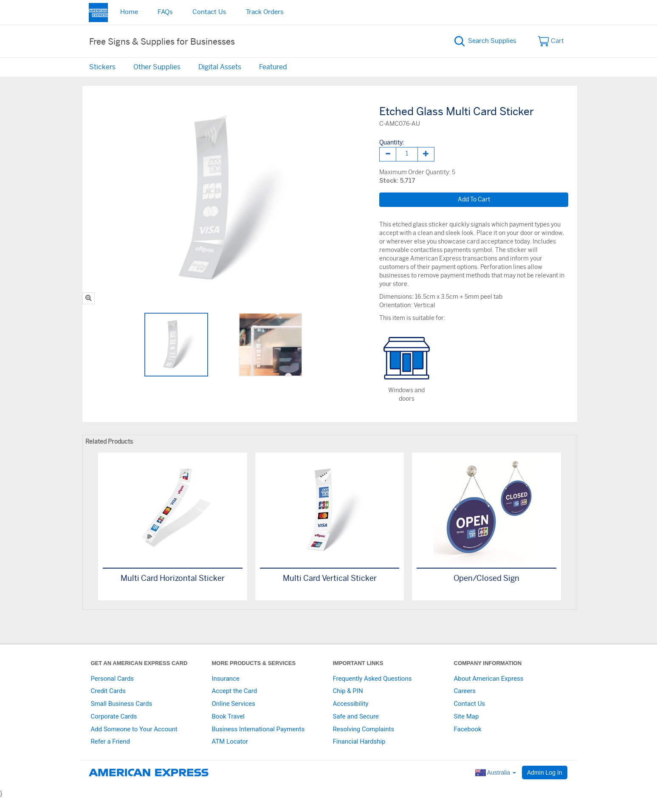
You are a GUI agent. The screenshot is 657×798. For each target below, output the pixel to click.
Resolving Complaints (364, 729)
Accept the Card (234, 691)
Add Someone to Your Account (134, 729)
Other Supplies (156, 67)
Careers (465, 691)
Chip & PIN (348, 691)
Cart (551, 41)
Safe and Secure (356, 716)
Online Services (233, 703)
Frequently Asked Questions (372, 678)
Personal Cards (112, 678)
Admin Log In (544, 772)
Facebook (468, 729)
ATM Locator (230, 741)
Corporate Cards (114, 716)
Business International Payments (258, 729)
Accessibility (351, 703)
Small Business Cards (121, 703)
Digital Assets (219, 67)
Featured (273, 67)
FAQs (165, 12)
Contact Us (209, 12)
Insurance (226, 678)
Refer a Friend (110, 741)
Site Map (466, 716)
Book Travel (228, 716)
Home (129, 12)
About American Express (489, 678)
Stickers (102, 67)
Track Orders (265, 12)
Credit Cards (108, 691)
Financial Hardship (359, 741)
